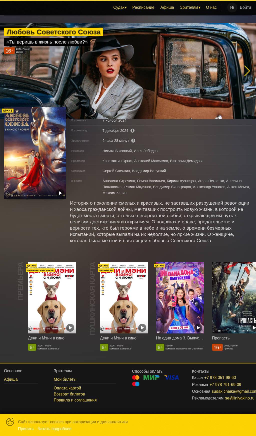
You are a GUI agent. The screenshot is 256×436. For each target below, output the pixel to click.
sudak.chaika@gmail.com (226, 391)
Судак (118, 7)
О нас (211, 7)
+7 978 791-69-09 (225, 384)
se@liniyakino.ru (232, 398)
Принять (26, 429)
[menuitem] (119, 7)
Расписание (143, 7)
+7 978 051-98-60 (220, 377)
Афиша (167, 7)
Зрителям (189, 7)
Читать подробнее (55, 429)
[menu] (112, 7)
